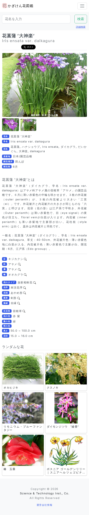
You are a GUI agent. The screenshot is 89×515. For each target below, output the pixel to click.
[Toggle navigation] (82, 6)
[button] (10, 124)
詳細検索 (80, 26)
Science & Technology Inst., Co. (44, 493)
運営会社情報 (45, 504)
